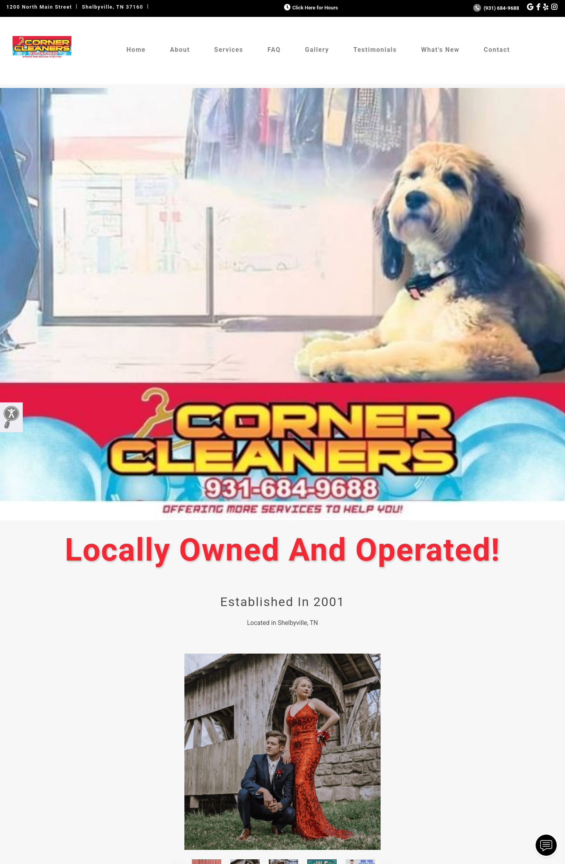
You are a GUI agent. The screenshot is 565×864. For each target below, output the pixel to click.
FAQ (274, 49)
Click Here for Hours (310, 8)
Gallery (317, 49)
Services (228, 49)
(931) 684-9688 (496, 8)
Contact (497, 49)
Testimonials (375, 49)
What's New (440, 49)
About (180, 49)
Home (136, 49)
